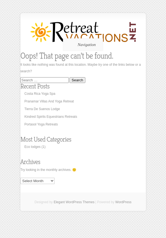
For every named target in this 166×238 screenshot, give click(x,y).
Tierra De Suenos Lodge (42, 109)
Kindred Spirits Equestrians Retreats (51, 117)
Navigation (82, 44)
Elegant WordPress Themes (74, 202)
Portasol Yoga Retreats (41, 124)
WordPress (123, 202)
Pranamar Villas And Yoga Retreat (49, 101)
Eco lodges (33, 147)
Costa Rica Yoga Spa (40, 94)
